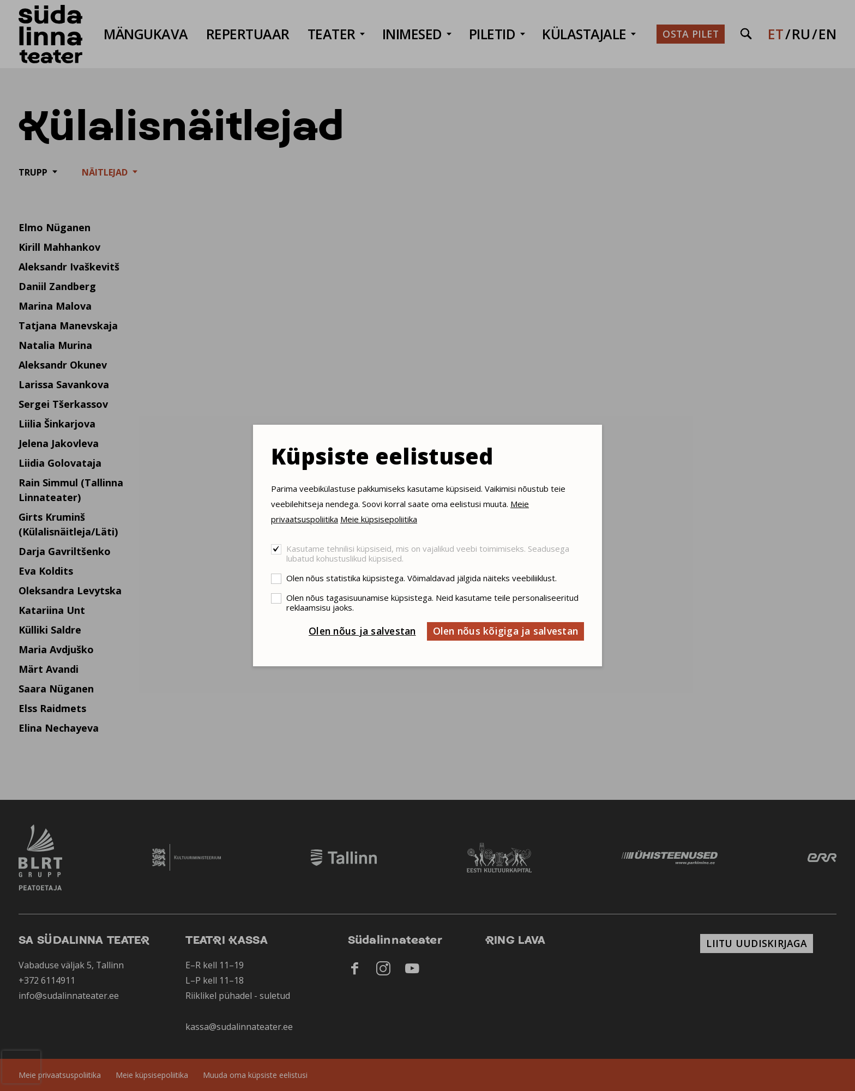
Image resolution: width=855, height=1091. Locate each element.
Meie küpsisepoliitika (378, 519)
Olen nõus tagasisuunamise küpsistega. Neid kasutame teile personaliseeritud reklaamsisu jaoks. (432, 602)
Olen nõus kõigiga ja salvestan (506, 630)
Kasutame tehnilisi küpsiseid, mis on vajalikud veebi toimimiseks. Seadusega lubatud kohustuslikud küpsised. (427, 553)
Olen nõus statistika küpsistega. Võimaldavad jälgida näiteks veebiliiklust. (421, 578)
